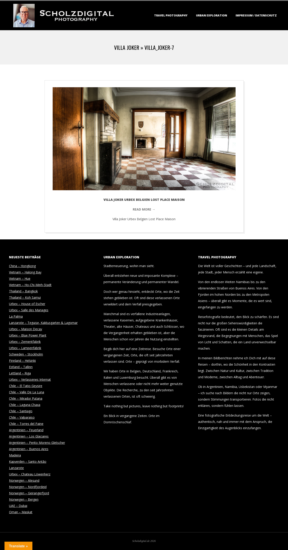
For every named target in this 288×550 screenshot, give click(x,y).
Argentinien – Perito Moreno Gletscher (37, 442)
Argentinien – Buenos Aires (28, 449)
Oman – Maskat (20, 512)
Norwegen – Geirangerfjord (29, 493)
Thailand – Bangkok (23, 291)
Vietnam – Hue (19, 278)
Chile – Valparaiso (22, 417)
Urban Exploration (211, 15)
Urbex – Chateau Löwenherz (29, 474)
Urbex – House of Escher (27, 304)
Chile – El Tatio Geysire (25, 386)
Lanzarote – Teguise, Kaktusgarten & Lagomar (43, 323)
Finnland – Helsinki (22, 360)
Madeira (15, 455)
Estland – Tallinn (21, 367)
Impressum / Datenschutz (256, 15)
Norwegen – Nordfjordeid (28, 487)
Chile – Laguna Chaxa (24, 405)
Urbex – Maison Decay (25, 329)
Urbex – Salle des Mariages (28, 310)
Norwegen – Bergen (23, 499)
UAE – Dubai (18, 506)
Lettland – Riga (20, 373)
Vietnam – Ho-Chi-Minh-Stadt (30, 285)
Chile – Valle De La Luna (26, 392)
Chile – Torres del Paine (26, 424)
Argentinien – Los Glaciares (29, 436)
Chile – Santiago (20, 411)
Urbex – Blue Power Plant (27, 335)
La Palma (16, 316)
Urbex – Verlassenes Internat (30, 379)
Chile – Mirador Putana (25, 398)
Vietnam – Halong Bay (25, 272)
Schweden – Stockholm (26, 354)
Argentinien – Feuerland (26, 430)
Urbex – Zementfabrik (25, 341)
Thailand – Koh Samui (25, 297)
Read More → (144, 209)
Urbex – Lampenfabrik (25, 348)
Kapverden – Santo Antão (27, 461)
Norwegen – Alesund (24, 480)
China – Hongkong (22, 266)
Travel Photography (170, 15)
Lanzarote (16, 468)
